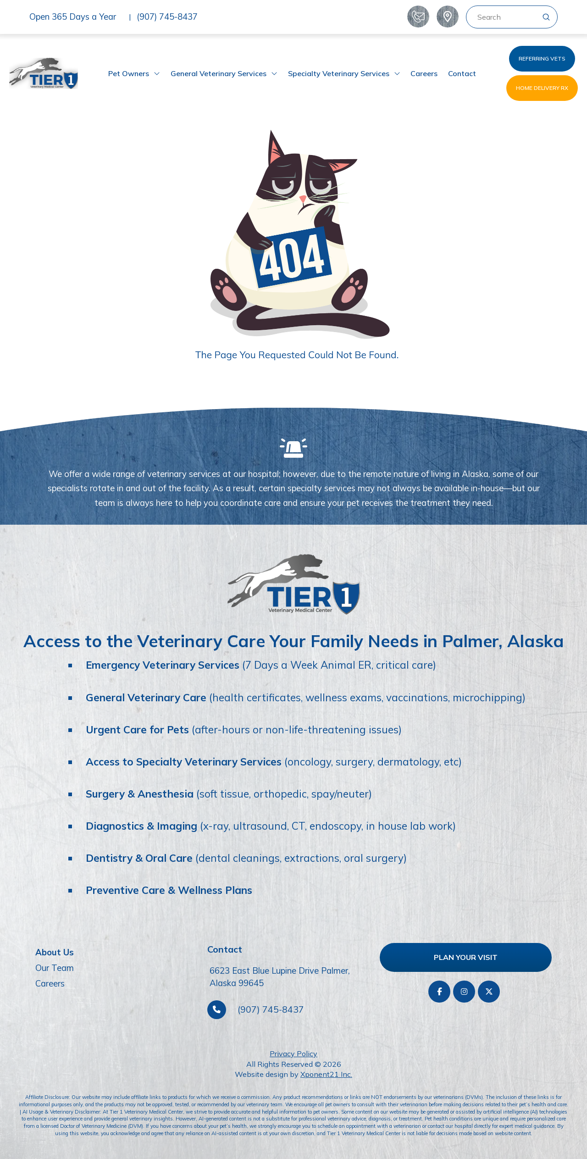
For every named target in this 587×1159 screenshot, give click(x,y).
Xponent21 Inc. (326, 1074)
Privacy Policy (293, 1053)
